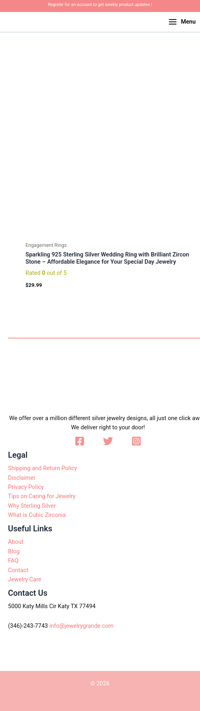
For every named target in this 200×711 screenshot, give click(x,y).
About (16, 541)
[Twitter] (108, 441)
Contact (18, 570)
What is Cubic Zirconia (37, 515)
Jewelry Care (25, 579)
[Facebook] (80, 441)
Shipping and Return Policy (42, 468)
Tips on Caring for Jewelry (41, 496)
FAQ (13, 560)
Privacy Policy (26, 487)
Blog (14, 551)
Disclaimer (22, 477)
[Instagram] (136, 441)
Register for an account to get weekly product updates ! (100, 4)
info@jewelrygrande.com (82, 625)
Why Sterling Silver (32, 505)
